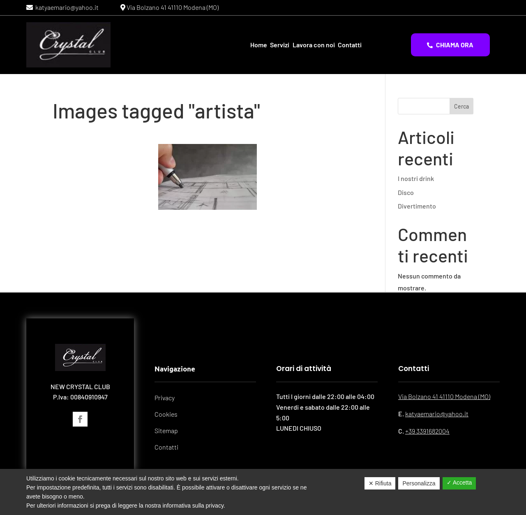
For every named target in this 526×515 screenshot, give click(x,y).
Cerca (461, 106)
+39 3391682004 (427, 431)
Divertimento (417, 206)
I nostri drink (416, 178)
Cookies (166, 414)
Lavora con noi (314, 45)
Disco (406, 192)
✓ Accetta (459, 482)
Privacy (165, 397)
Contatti (350, 45)
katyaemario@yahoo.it (66, 7)
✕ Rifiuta (380, 483)
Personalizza (418, 483)
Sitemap (166, 430)
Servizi (279, 45)
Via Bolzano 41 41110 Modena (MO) (172, 7)
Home (258, 45)
